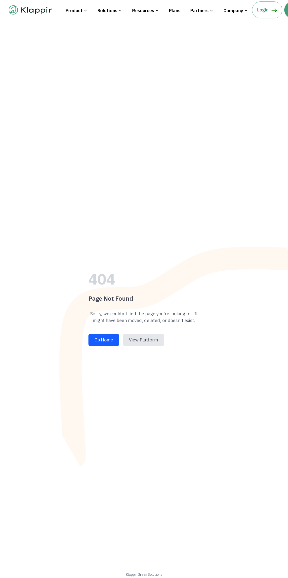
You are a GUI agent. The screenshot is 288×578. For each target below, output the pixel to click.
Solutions (109, 10)
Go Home (103, 340)
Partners (201, 10)
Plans (174, 10)
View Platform (143, 340)
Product (76, 10)
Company (235, 10)
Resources (145, 10)
